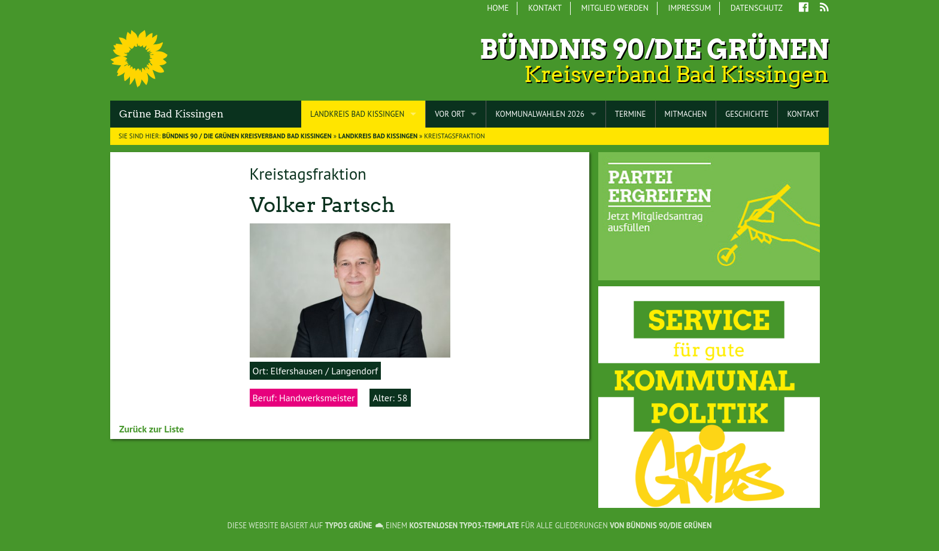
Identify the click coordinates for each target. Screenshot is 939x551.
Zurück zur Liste (151, 429)
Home (497, 7)
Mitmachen (686, 114)
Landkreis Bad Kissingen (357, 114)
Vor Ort (450, 114)
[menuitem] (498, 8)
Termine (630, 114)
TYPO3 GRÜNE (348, 525)
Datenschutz (757, 7)
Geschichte (746, 114)
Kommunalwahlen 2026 (539, 114)
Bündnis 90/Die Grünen (654, 49)
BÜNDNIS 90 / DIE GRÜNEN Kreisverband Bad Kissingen (247, 136)
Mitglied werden (615, 7)
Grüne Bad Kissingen (171, 114)
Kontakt (545, 7)
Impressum (689, 7)
